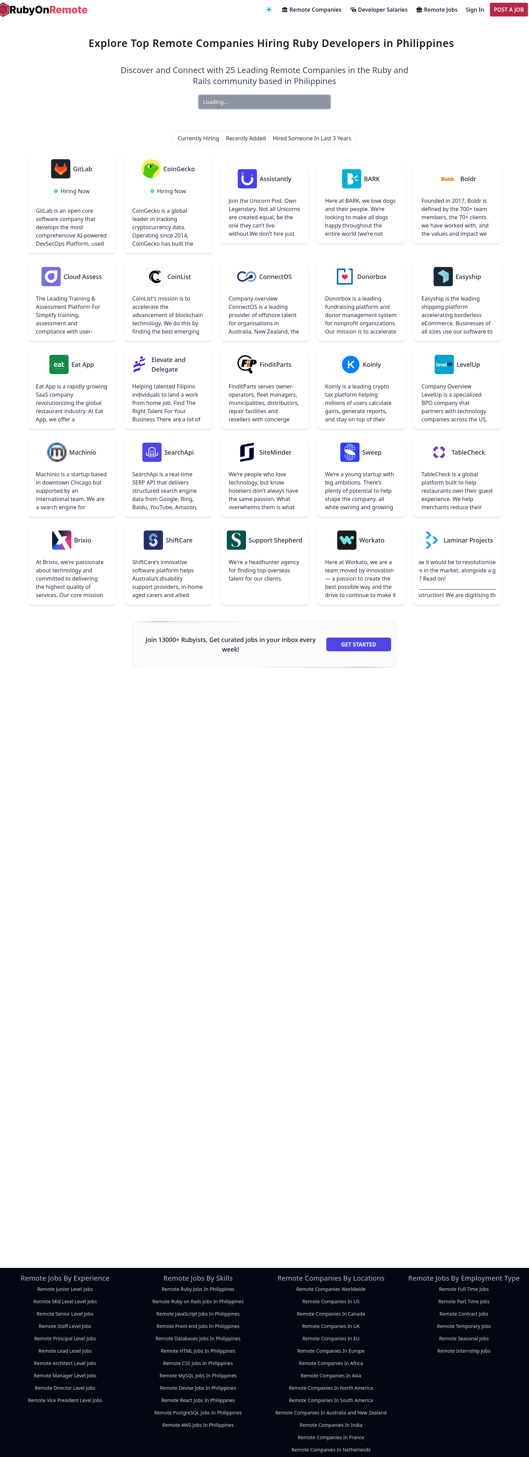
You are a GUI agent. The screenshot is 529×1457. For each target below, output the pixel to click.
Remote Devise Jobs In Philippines (198, 1388)
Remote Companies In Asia (331, 1375)
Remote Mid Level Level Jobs (65, 1301)
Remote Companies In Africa (331, 1363)
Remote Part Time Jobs (464, 1301)
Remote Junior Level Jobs (65, 1289)
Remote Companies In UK (331, 1326)
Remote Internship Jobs (463, 1351)
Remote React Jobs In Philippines (198, 1400)
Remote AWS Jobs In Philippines (198, 1425)
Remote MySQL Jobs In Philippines (198, 1375)
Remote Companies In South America (331, 1400)
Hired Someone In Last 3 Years (312, 138)
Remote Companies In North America (331, 1388)
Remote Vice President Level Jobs (65, 1400)
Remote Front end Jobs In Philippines (197, 1326)
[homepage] (42, 9)
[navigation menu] (269, 9)
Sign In (475, 9)
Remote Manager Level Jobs (65, 1375)
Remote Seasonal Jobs (464, 1338)
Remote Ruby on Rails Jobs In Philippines (198, 1301)
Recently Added (246, 138)
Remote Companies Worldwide (331, 1289)
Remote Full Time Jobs (464, 1289)
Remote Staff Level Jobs (65, 1326)
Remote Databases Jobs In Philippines (198, 1338)
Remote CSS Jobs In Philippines (198, 1363)
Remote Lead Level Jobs (65, 1351)
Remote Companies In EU (331, 1338)
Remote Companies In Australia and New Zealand (331, 1412)
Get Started (358, 644)
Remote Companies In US (331, 1301)
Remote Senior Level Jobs (65, 1313)
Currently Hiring (198, 138)
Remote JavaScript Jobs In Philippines (198, 1313)
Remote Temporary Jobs (464, 1326)
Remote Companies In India (330, 1425)
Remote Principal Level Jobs (65, 1338)
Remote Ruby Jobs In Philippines (198, 1289)
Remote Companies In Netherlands (331, 1449)
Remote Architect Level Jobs (65, 1363)
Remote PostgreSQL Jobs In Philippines (198, 1412)
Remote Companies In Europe (331, 1351)
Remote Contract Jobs (463, 1313)
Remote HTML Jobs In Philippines (198, 1351)
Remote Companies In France (331, 1437)
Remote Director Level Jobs (65, 1388)
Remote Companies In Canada (331, 1313)
